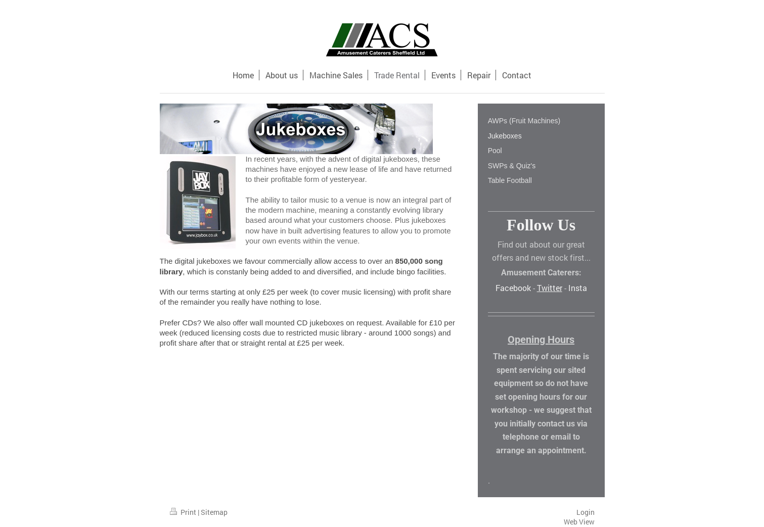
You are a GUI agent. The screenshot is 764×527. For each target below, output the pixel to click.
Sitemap (214, 512)
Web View (579, 521)
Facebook (513, 287)
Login (585, 512)
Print (184, 512)
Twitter (549, 287)
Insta (577, 287)
